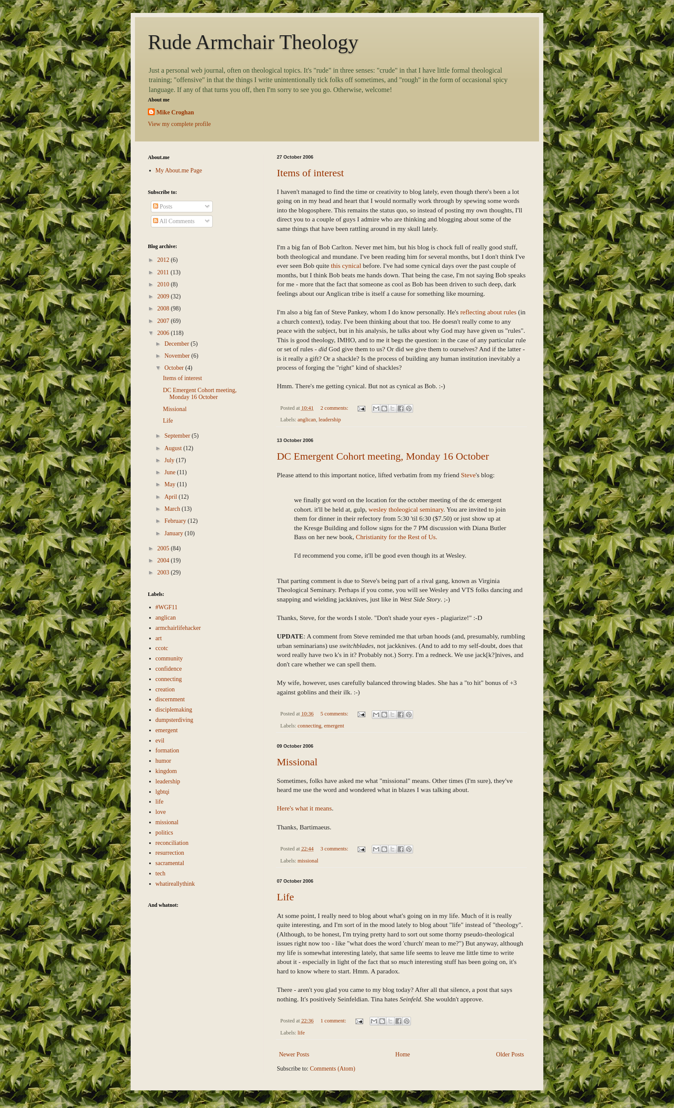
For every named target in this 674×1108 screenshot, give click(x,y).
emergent (334, 726)
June (170, 472)
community (169, 658)
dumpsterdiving (174, 720)
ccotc (162, 648)
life (301, 1033)
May (170, 484)
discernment (170, 699)
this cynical (346, 265)
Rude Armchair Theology (253, 42)
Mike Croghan (175, 112)
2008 (164, 308)
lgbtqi (163, 792)
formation (167, 750)
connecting (309, 726)
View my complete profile (179, 124)
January (174, 533)
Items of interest (310, 172)
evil (160, 740)
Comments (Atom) (332, 1068)
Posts (162, 206)
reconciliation (172, 843)
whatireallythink (175, 884)
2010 (164, 284)
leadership (330, 420)
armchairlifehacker (178, 628)
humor (164, 761)
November (177, 356)
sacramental (170, 863)
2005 (164, 548)
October (174, 368)
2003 (164, 572)
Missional (297, 761)
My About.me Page (179, 170)
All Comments (174, 221)
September (177, 436)
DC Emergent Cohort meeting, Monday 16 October (383, 456)
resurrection (170, 853)
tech (160, 873)
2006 (164, 333)
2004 (164, 560)
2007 (164, 321)
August (173, 448)
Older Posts (510, 1054)
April (171, 497)
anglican (306, 420)
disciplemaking (174, 709)
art (159, 638)
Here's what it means (304, 808)
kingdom (166, 771)
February (175, 521)
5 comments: (334, 714)
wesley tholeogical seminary (405, 509)
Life (285, 896)
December (177, 344)
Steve (468, 475)
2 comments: (334, 408)
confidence (169, 669)
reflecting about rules (488, 312)
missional (307, 861)
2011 (164, 272)
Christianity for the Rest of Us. (397, 536)
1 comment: (333, 1021)
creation (165, 689)
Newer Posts (294, 1054)
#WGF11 (167, 607)
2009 (164, 296)
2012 (164, 260)
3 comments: (334, 849)
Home (402, 1054)
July (170, 460)
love (161, 812)
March (172, 509)
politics (164, 832)
